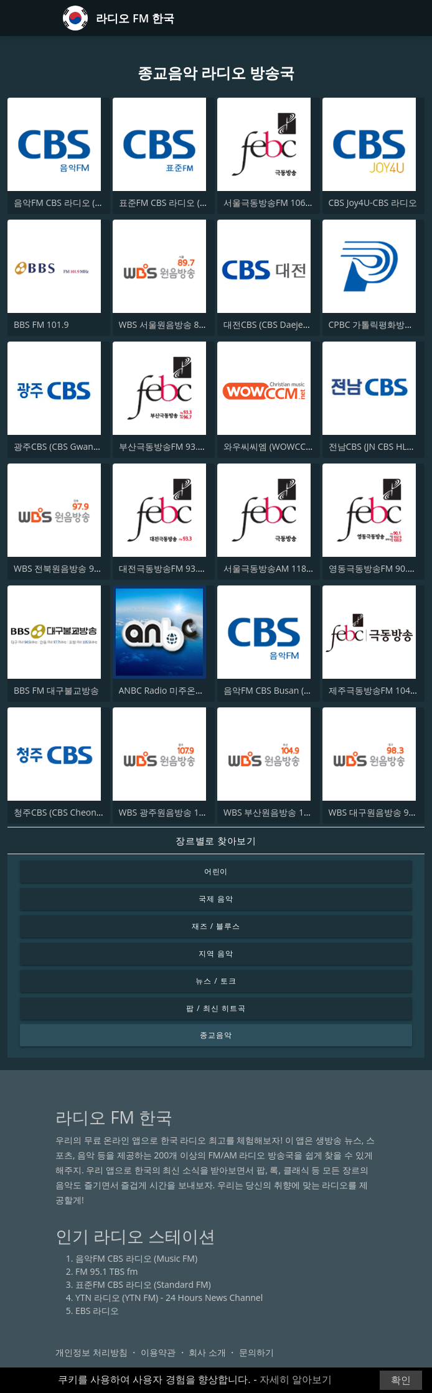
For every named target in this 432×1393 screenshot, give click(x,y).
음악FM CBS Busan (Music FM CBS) (293, 690)
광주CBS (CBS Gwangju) (61, 446)
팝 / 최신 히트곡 (215, 1008)
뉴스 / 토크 (215, 981)
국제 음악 (216, 898)
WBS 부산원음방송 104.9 (272, 812)
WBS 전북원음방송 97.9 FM (67, 568)
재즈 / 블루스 (216, 926)
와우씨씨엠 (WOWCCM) (269, 446)
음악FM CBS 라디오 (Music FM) (75, 202)
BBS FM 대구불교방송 (56, 690)
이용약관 (158, 1352)
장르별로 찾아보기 (216, 840)
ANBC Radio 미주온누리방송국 (179, 690)
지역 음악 (216, 953)
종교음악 (216, 1035)
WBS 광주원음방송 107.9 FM (175, 812)
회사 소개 (207, 1352)
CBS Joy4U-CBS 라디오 (373, 202)
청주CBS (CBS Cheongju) (62, 812)
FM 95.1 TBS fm (106, 1271)
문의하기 (256, 1352)
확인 (401, 1380)
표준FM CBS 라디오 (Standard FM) (187, 202)
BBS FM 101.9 (41, 324)
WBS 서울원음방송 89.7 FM (172, 324)
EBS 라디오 (97, 1310)
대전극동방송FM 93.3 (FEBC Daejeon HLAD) (205, 568)
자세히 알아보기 (296, 1379)
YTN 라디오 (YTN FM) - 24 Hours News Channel (169, 1297)
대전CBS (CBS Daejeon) (269, 324)
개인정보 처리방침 (91, 1352)
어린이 (216, 871)
